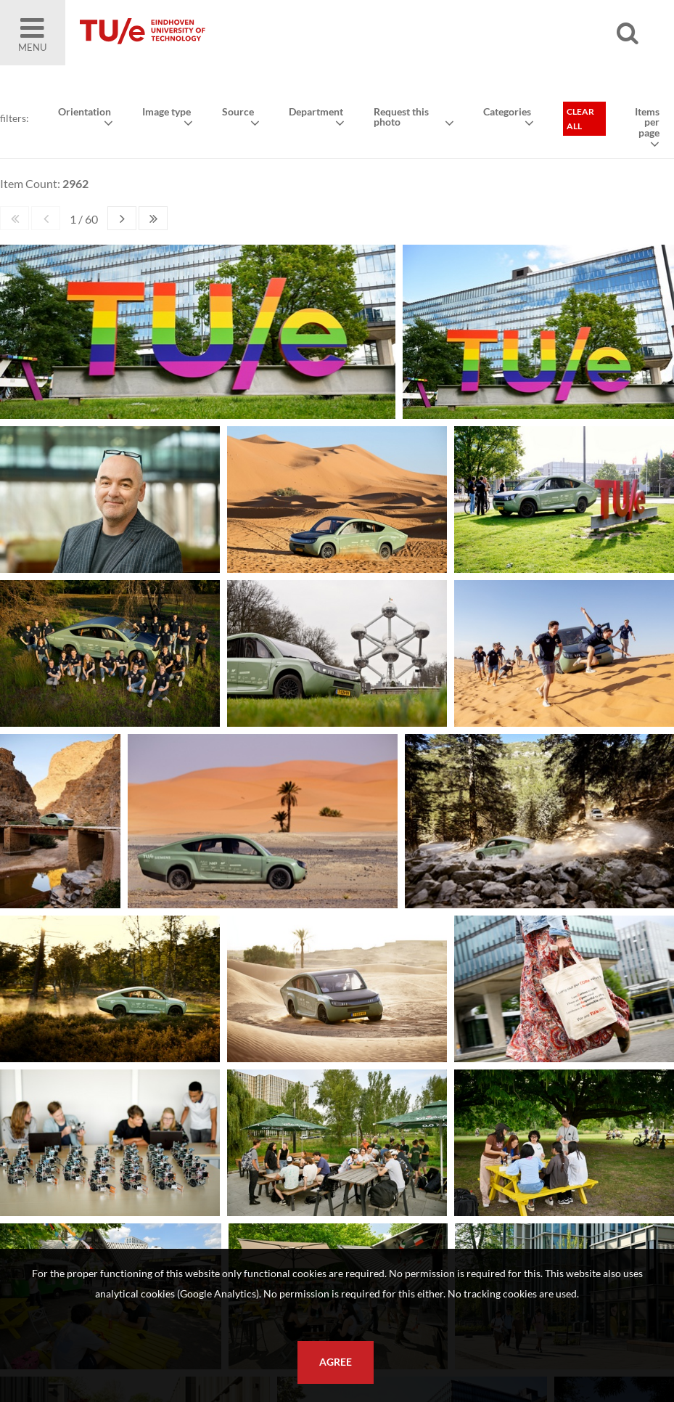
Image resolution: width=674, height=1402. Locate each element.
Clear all (580, 119)
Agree (335, 1362)
